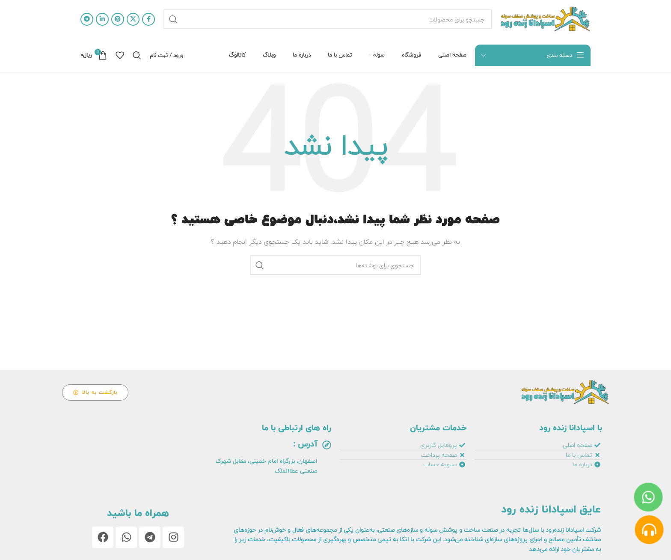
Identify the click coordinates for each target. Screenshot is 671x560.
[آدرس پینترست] (117, 19)
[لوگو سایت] (545, 19)
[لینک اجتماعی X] (133, 19)
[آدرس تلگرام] (86, 19)
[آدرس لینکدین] (102, 19)
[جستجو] (327, 19)
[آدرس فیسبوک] (148, 19)
